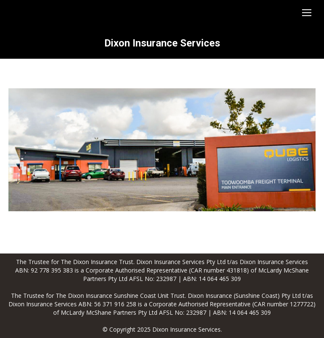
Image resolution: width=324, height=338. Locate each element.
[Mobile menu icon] (307, 13)
